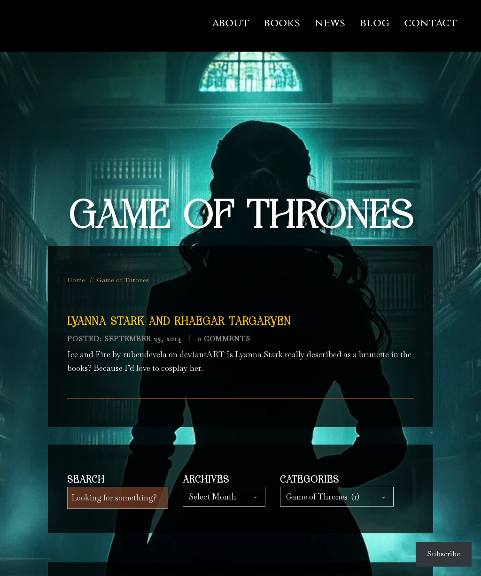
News (330, 23)
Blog (375, 23)
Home (76, 280)
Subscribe (443, 554)
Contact (430, 23)
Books (282, 23)
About (231, 23)
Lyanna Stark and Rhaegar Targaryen (179, 322)
